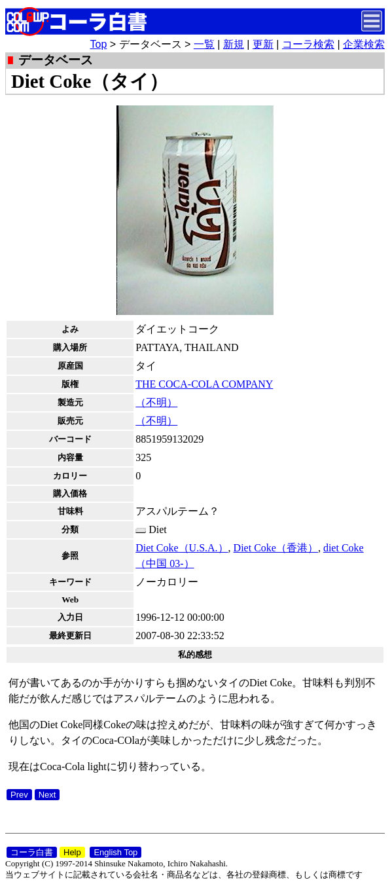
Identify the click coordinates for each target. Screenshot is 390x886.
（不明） (156, 402)
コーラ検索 (308, 44)
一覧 (204, 44)
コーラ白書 (31, 852)
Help (72, 852)
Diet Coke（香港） (276, 547)
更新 (263, 44)
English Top (115, 852)
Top (98, 44)
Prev (19, 795)
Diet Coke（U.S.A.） (181, 547)
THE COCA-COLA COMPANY (204, 384)
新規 (233, 44)
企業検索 (364, 44)
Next (47, 795)
